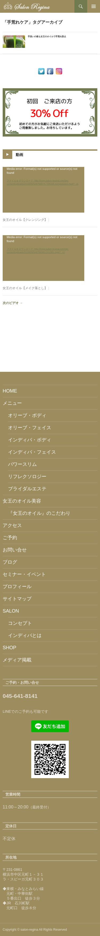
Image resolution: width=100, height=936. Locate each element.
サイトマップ (17, 598)
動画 (19, 155)
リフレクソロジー (27, 476)
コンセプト (20, 623)
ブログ (10, 562)
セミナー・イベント (24, 574)
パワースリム (22, 464)
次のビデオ (13, 303)
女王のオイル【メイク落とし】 (25, 288)
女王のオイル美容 (22, 501)
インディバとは (25, 635)
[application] (43, 190)
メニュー (12, 403)
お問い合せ (15, 550)
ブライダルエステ (27, 488)
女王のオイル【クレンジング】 (25, 220)
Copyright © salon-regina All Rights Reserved (35, 929)
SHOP (9, 647)
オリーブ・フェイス (29, 427)
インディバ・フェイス (32, 452)
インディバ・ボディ (29, 439)
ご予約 (10, 537)
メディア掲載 (17, 660)
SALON (11, 611)
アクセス (12, 525)
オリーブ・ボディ (27, 415)
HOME (10, 391)
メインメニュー (93, 6)
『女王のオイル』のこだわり (39, 513)
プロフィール (17, 586)
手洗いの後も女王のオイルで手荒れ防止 (47, 36)
